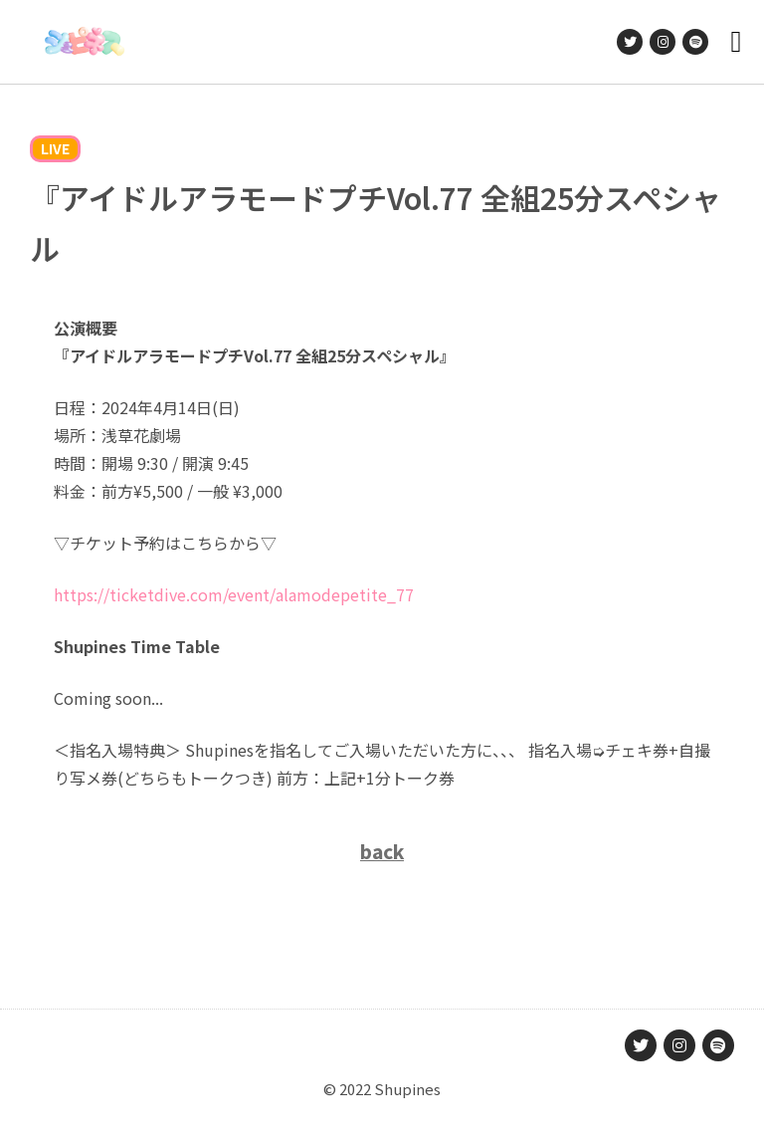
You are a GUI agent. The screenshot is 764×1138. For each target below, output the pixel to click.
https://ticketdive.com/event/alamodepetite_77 (234, 594)
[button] (736, 42)
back (382, 850)
